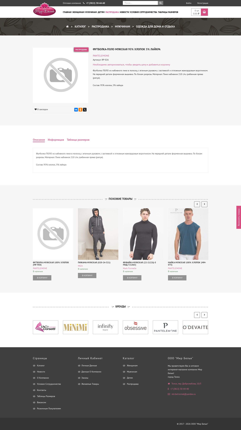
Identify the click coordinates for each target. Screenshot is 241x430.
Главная (67, 12)
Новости (124, 12)
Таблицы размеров (168, 12)
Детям (101, 12)
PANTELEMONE (101, 55)
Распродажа (112, 12)
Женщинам (78, 12)
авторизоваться (115, 64)
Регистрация (202, 3)
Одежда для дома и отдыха (155, 26)
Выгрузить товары (238, 217)
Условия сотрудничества (143, 12)
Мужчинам (91, 12)
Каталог (80, 26)
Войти (188, 3)
